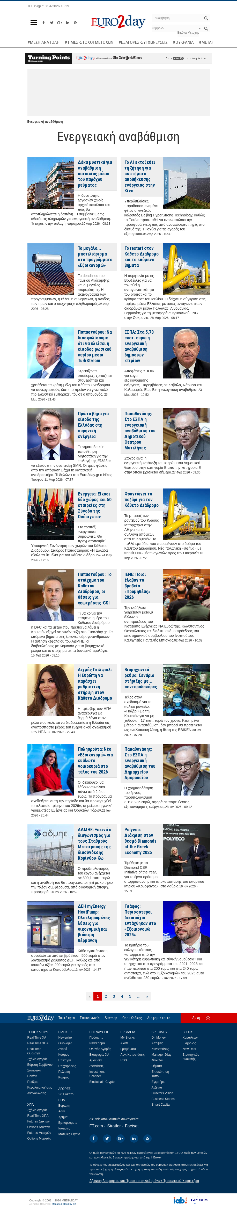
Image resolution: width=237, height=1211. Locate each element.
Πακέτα (32, 1076)
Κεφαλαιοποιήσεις (39, 1087)
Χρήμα (63, 1117)
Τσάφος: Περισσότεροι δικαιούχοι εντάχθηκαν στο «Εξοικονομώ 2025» (140, 920)
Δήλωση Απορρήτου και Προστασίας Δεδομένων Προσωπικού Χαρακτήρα (144, 1181)
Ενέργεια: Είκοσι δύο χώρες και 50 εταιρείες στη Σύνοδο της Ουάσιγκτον (95, 505)
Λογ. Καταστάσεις (133, 1054)
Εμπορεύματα (68, 1123)
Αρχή (196, 1017)
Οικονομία (65, 1043)
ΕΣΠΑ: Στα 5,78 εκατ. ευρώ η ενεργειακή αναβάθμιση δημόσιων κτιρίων (139, 346)
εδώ (178, 58)
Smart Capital (161, 1104)
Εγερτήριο (159, 1082)
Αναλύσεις (96, 1066)
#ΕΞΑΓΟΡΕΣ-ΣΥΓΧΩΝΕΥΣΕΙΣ (143, 42)
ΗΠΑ (61, 1100)
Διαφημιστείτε (158, 1018)
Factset (131, 1126)
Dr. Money (159, 1037)
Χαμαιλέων (190, 1037)
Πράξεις (32, 1082)
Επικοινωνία (90, 1018)
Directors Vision (162, 1093)
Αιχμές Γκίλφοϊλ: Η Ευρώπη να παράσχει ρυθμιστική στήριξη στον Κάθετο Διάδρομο (95, 684)
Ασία (61, 1111)
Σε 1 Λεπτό (66, 1094)
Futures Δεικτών (38, 1121)
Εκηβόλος (189, 1043)
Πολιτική (64, 1072)
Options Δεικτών (38, 1127)
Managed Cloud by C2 (64, 1204)
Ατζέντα (157, 1087)
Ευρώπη (64, 1105)
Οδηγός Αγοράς (100, 1049)
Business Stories (163, 1099)
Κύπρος (63, 1077)
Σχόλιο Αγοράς (37, 1059)
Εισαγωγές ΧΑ (99, 1054)
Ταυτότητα (66, 1018)
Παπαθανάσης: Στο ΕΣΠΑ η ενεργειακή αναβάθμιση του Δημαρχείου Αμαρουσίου (139, 763)
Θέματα (157, 1066)
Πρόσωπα (96, 1037)
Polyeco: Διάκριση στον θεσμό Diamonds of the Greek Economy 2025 (140, 841)
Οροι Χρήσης (132, 1018)
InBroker (156, 1157)
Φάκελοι (157, 1060)
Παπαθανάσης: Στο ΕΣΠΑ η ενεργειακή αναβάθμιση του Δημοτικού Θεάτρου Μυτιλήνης (139, 430)
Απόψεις (157, 1043)
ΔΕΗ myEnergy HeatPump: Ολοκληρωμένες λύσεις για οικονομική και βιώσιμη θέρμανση (94, 923)
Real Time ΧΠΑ (38, 1043)
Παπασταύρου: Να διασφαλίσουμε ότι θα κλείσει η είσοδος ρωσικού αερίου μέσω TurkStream (95, 346)
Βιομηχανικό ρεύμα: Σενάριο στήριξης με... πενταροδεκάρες (140, 678)
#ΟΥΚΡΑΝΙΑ (183, 42)
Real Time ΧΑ (36, 1037)
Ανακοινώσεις (36, 1093)
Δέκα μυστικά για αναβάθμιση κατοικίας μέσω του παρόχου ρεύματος (95, 173)
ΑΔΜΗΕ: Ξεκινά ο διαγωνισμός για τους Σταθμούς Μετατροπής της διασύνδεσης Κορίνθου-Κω (94, 844)
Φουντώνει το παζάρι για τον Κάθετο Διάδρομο (141, 499)
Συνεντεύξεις (160, 1049)
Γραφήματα (128, 1049)
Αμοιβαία (96, 1060)
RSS (124, 1060)
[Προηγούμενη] (90, 996)
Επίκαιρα (64, 1060)
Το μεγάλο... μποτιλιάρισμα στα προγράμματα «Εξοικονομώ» (95, 256)
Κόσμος (63, 1054)
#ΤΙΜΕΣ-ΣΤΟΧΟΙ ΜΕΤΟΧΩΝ (89, 42)
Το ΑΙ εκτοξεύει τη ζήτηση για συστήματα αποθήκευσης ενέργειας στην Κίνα (139, 176)
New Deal (189, 1049)
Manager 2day (162, 1054)
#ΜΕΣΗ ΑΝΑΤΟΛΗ (43, 42)
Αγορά (62, 1049)
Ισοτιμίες (64, 1128)
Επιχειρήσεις (67, 1066)
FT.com (96, 1126)
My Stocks (128, 1037)
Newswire (65, 1037)
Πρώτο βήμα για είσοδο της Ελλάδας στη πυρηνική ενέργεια (93, 425)
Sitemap (111, 1018)
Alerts (125, 1043)
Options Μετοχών (39, 1138)
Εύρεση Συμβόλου (40, 1065)
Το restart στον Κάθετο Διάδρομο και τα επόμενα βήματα (141, 256)
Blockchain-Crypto (102, 1082)
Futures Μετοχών (39, 1133)
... (138, 996)
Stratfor (114, 1126)
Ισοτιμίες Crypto (69, 1134)
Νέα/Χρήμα (97, 1043)
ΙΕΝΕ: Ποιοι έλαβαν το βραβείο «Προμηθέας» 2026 (137, 586)
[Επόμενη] (147, 996)
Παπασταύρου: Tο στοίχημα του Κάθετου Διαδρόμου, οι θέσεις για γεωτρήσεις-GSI (95, 589)
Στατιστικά (34, 1070)
